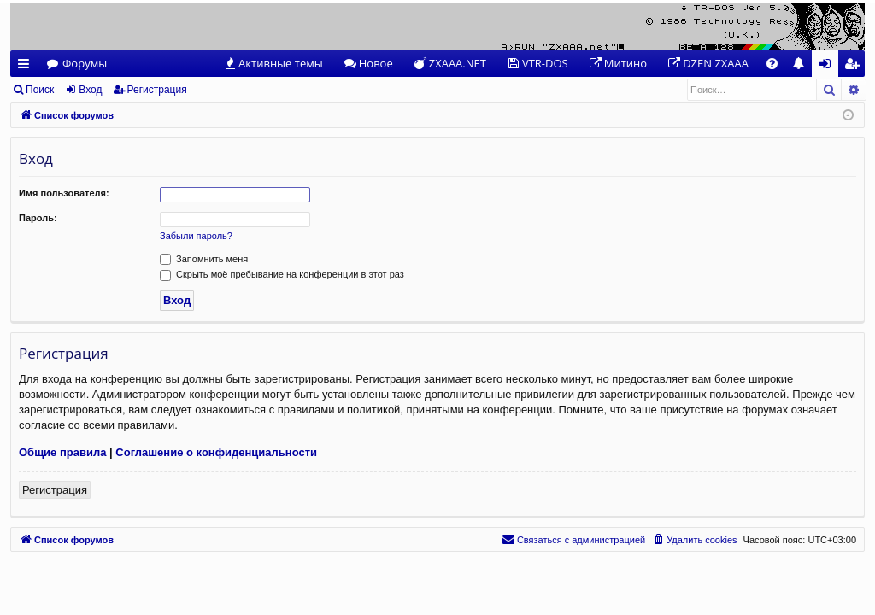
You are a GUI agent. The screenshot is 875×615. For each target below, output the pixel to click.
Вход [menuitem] (828, 66)
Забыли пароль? (196, 236)
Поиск (40, 90)
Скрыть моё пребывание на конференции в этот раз (282, 274)
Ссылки (27, 66)
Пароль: (38, 218)
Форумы (84, 63)
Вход (90, 90)
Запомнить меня (204, 259)
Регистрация (157, 90)
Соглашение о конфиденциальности (216, 452)
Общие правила (62, 452)
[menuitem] (273, 63)
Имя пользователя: (64, 193)
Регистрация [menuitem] (856, 66)
